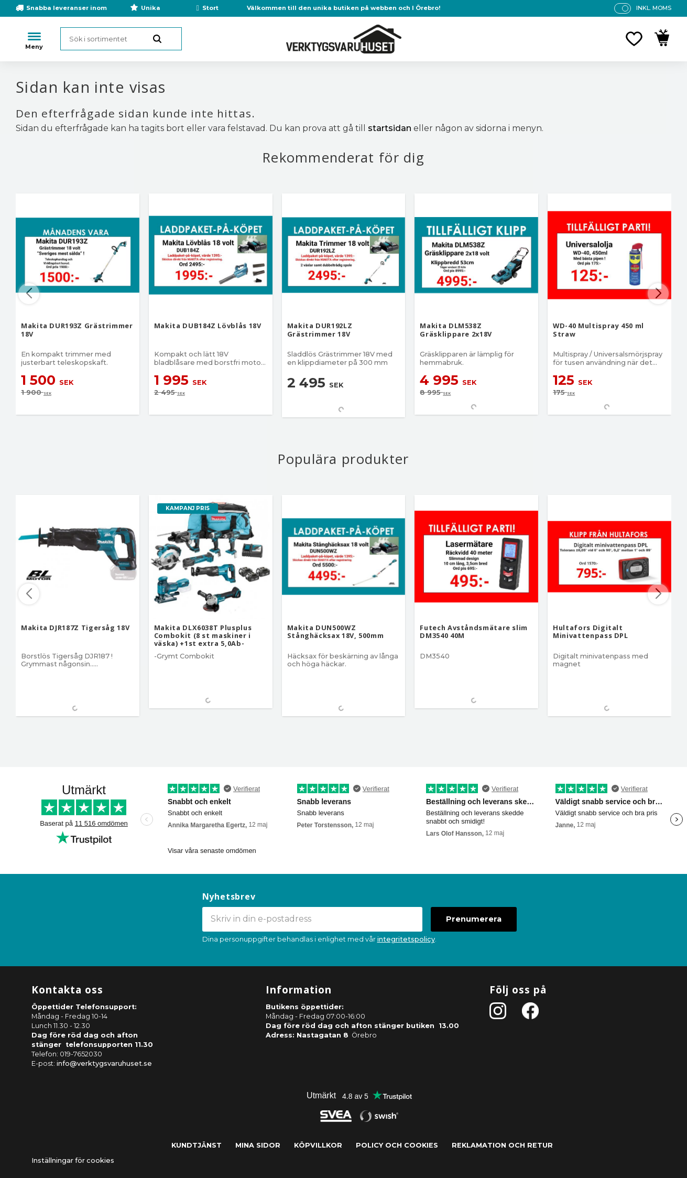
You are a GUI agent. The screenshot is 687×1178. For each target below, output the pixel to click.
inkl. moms (653, 8)
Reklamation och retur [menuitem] (502, 1145)
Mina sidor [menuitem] (257, 1145)
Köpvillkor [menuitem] (318, 1145)
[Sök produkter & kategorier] (121, 38)
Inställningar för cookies (72, 1160)
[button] (634, 38)
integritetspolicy (406, 939)
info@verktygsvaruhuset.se (104, 1063)
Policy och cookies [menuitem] (397, 1145)
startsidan (389, 128)
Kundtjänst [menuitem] (196, 1145)
